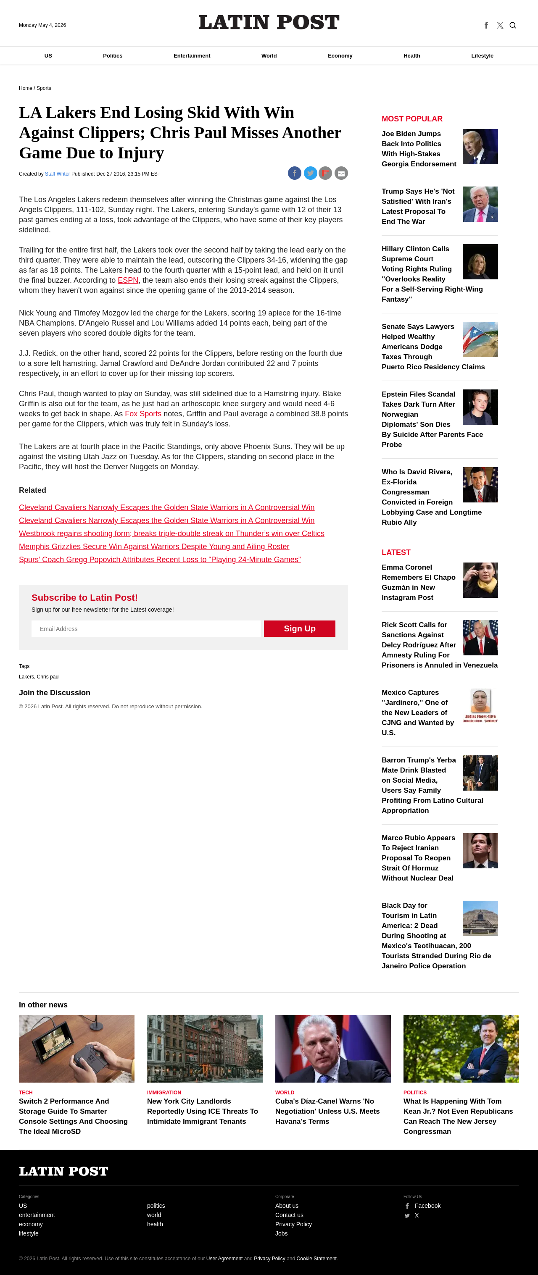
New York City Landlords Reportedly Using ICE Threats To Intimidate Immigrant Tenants (202, 1111)
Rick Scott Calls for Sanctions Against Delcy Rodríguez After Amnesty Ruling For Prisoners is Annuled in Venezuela (440, 645)
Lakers (26, 677)
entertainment (37, 1215)
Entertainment (192, 56)
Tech (26, 1093)
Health (412, 56)
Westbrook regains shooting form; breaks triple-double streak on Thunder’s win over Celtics (171, 533)
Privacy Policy (293, 1224)
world (154, 1215)
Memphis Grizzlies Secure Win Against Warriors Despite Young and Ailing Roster (154, 546)
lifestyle (29, 1233)
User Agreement (224, 1259)
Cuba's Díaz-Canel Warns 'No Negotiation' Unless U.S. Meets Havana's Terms (327, 1111)
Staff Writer (58, 174)
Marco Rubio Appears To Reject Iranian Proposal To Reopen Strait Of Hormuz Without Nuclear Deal (418, 858)
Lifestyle (483, 56)
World (269, 56)
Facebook (427, 1205)
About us (286, 1205)
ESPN (128, 280)
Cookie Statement (317, 1259)
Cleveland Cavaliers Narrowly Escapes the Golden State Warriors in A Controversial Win (167, 507)
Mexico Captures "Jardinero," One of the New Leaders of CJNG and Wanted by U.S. (418, 713)
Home (25, 88)
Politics (112, 56)
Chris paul (48, 677)
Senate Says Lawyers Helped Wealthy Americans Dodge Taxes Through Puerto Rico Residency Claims (433, 347)
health (155, 1224)
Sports (44, 88)
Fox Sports (143, 414)
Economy (340, 56)
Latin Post (269, 22)
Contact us (289, 1215)
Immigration (164, 1093)
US (48, 56)
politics (156, 1205)
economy (31, 1224)
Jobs (281, 1233)
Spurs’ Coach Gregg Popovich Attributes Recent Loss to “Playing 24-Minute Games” (160, 559)
